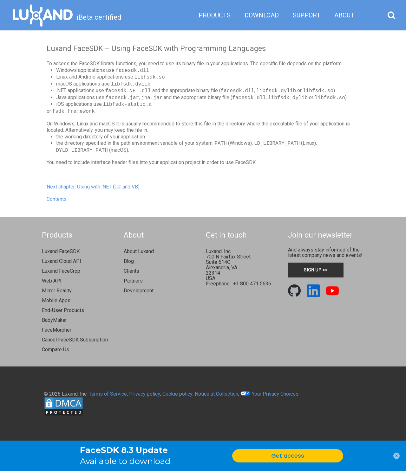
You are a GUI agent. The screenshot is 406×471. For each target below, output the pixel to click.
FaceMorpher (56, 330)
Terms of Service (108, 394)
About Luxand (139, 251)
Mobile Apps (56, 300)
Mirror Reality (57, 291)
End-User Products (63, 310)
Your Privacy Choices (269, 394)
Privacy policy (144, 394)
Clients (131, 271)
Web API (52, 281)
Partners (133, 281)
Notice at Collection (216, 394)
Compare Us (55, 350)
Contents (57, 199)
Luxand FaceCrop (61, 271)
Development (139, 291)
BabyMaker (54, 320)
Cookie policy (177, 394)
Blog (129, 261)
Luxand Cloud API (61, 261)
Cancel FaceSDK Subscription (75, 340)
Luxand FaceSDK (61, 251)
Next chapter (61, 187)
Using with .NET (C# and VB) (108, 187)
